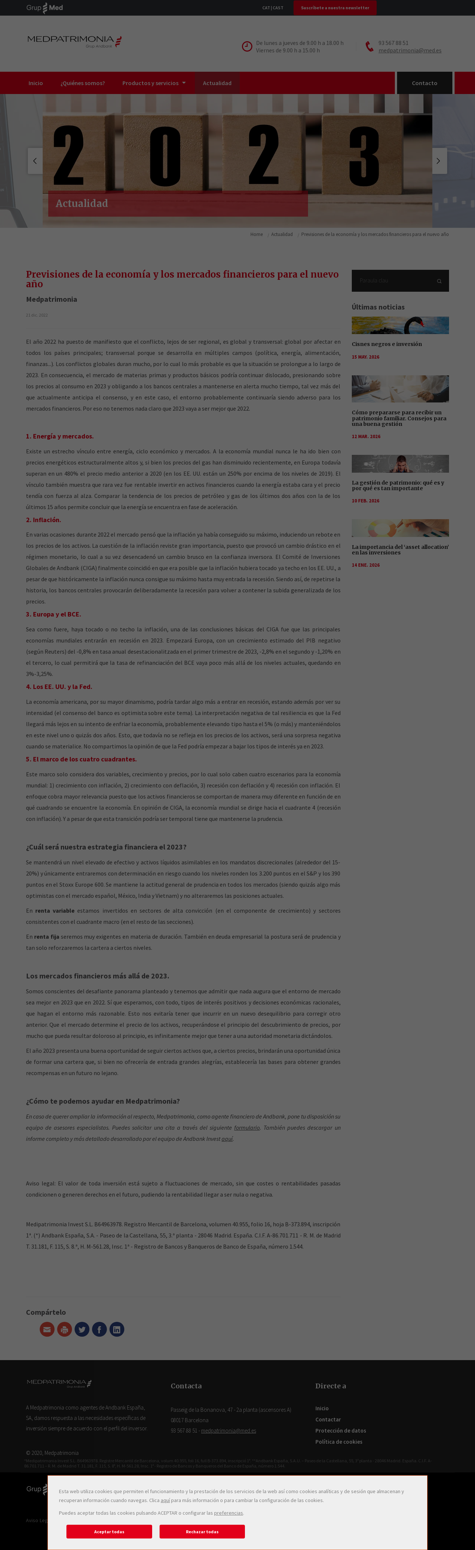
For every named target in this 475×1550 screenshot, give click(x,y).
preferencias (228, 1512)
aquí (165, 1500)
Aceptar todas (109, 1531)
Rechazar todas (202, 1531)
